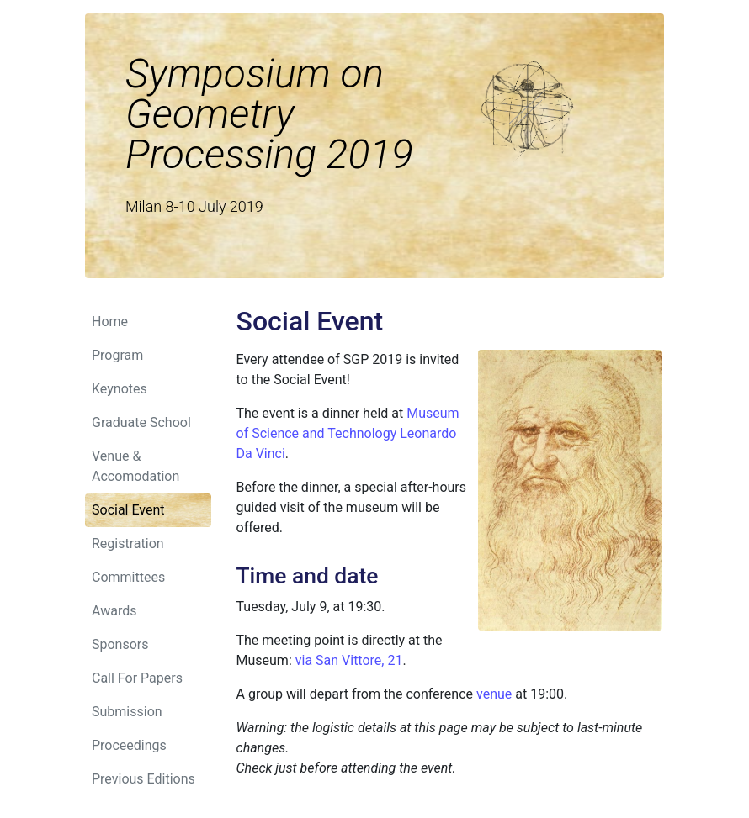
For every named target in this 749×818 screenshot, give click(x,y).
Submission (127, 712)
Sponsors (120, 644)
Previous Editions (143, 779)
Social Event (128, 510)
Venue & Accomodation (135, 466)
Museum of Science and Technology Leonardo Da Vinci (347, 433)
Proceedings (129, 745)
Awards (114, 611)
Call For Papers (137, 678)
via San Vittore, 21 (349, 660)
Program (117, 355)
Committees (128, 577)
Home (110, 322)
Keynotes (119, 389)
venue (494, 694)
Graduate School (141, 422)
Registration (128, 543)
